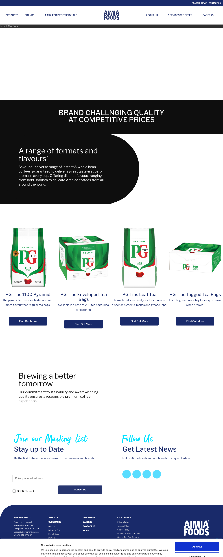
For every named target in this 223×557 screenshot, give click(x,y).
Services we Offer (181, 15)
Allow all (197, 529)
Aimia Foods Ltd (22, 518)
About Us (153, 15)
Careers (210, 15)
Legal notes (124, 518)
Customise (197, 539)
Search (196, 3)
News (204, 3)
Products (11, 15)
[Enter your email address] (57, 478)
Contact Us (215, 3)
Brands (31, 15)
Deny (197, 549)
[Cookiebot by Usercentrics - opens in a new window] (20, 551)
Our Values (89, 518)
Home (2, 26)
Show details (48, 548)
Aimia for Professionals (61, 15)
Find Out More (28, 321)
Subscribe (80, 489)
